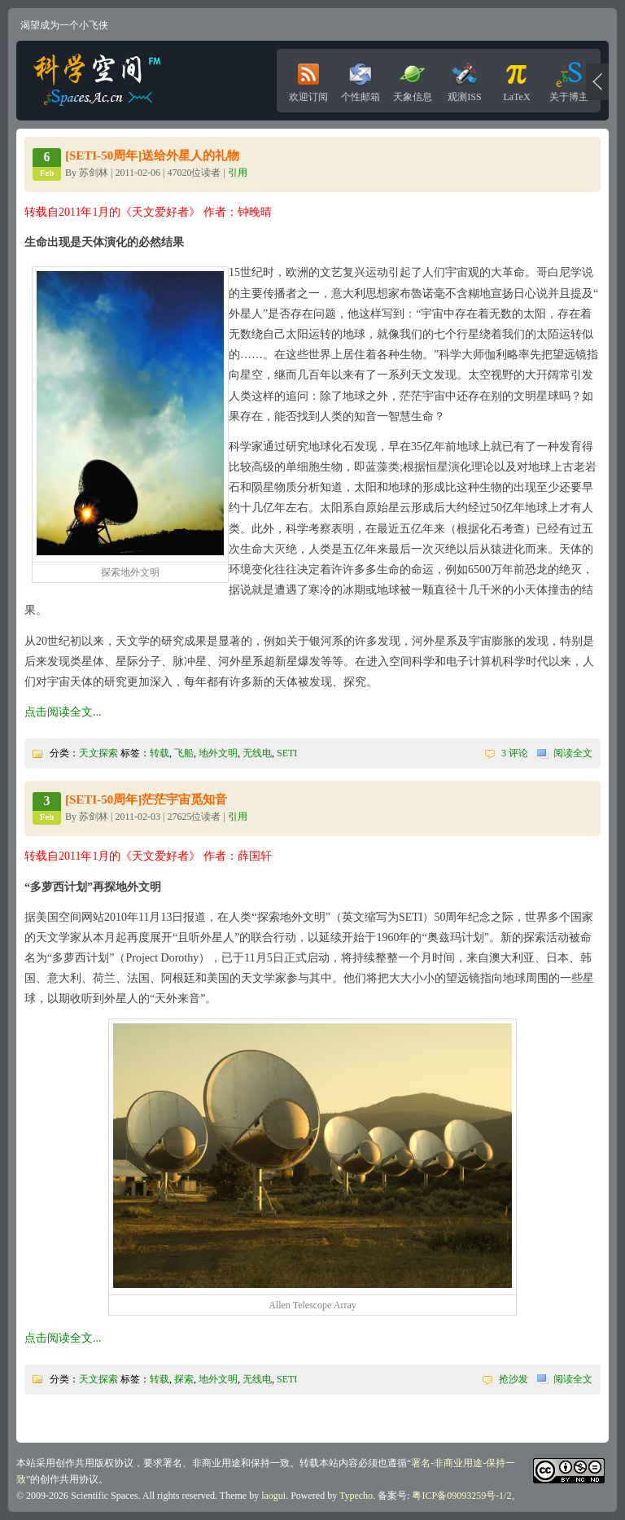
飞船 (184, 753)
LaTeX (516, 79)
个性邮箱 (360, 79)
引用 (237, 172)
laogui (273, 1495)
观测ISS (464, 79)
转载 (159, 753)
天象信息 (412, 79)
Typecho (356, 1495)
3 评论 (514, 753)
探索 (184, 1379)
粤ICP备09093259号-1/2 (461, 1495)
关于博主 (568, 79)
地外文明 (218, 753)
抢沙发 (513, 1379)
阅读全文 (572, 753)
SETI (287, 753)
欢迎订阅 (308, 79)
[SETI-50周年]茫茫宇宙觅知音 (146, 799)
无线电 (257, 753)
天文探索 (98, 753)
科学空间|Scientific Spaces (98, 80)
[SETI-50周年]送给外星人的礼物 (152, 155)
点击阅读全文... (63, 712)
